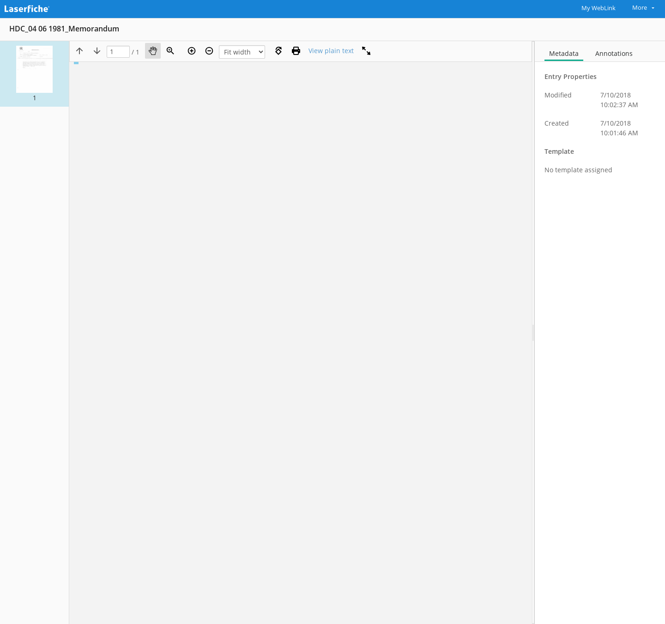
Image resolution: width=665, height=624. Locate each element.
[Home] (48, 8)
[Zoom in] (192, 51)
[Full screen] (366, 51)
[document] (600, 332)
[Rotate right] (278, 51)
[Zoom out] (209, 51)
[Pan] (153, 51)
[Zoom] (170, 51)
